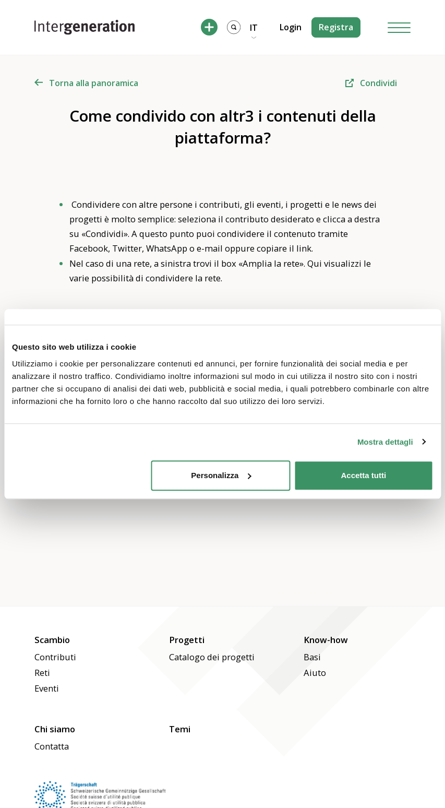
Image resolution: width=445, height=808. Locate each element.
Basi (312, 657)
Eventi (46, 688)
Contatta (51, 746)
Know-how (326, 640)
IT (254, 27)
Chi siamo (54, 729)
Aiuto (315, 673)
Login (291, 27)
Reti (42, 673)
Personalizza (221, 475)
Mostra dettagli (385, 441)
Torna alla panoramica (86, 83)
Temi (179, 729)
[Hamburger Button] (399, 27)
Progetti (187, 640)
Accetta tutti (364, 475)
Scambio (52, 640)
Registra (336, 27)
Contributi (55, 657)
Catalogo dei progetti (212, 657)
